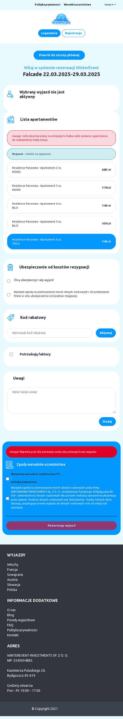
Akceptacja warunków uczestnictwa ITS (35, 474)
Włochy (12, 564)
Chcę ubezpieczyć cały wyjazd (34, 280)
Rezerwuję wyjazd (62, 525)
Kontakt (13, 635)
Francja (12, 570)
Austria (12, 580)
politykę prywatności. (24, 481)
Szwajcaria (15, 575)
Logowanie (49, 33)
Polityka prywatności (47, 4)
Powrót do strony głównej (59, 55)
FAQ (10, 625)
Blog (10, 615)
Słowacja (13, 585)
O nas (11, 610)
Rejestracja (73, 33)
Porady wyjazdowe (21, 620)
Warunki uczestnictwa (77, 4)
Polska (12, 590)
